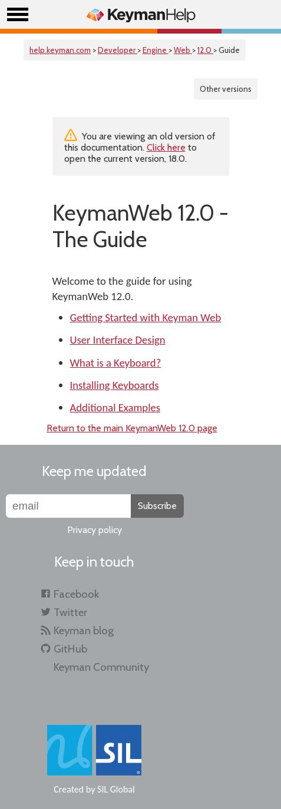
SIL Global (116, 789)
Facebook (76, 594)
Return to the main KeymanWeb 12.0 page (132, 428)
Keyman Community (101, 667)
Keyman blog (84, 630)
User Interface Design (118, 340)
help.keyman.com (60, 50)
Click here (166, 147)
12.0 (205, 50)
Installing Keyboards (114, 385)
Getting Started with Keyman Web (146, 317)
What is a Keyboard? (115, 362)
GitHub (70, 648)
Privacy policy (94, 529)
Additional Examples (115, 407)
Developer (117, 50)
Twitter (70, 612)
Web (183, 50)
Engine (155, 50)
